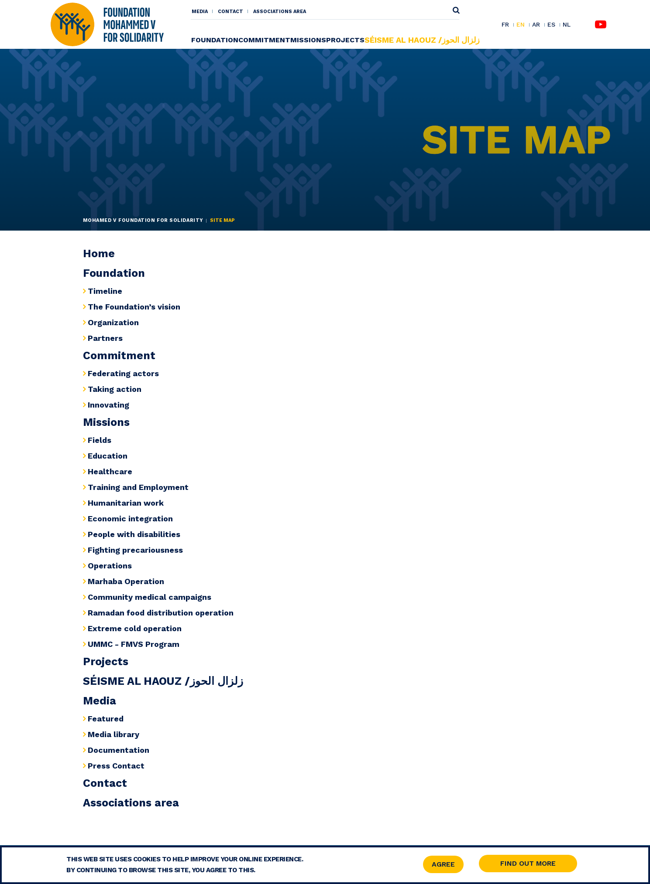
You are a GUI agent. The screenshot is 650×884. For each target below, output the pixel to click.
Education (107, 455)
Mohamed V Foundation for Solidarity (143, 220)
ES (551, 25)
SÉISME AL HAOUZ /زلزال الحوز (422, 39)
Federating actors (123, 373)
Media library (113, 734)
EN (520, 25)
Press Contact (116, 765)
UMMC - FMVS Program (133, 644)
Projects (345, 40)
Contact (230, 11)
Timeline (105, 291)
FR (505, 25)
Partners (105, 338)
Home (99, 253)
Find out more (528, 864)
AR (536, 25)
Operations (110, 565)
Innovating (108, 404)
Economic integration (130, 518)
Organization (113, 322)
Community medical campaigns (149, 597)
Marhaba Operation (126, 581)
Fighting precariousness (135, 549)
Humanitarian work (126, 502)
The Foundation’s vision (134, 306)
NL (567, 25)
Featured (106, 718)
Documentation (118, 750)
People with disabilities (134, 534)
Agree (443, 865)
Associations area (279, 11)
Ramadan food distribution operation (161, 612)
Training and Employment (138, 487)
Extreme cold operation (135, 628)
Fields (99, 440)
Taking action (114, 389)
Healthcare (110, 471)
